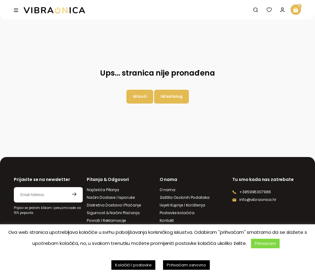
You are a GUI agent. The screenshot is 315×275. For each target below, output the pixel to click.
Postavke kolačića (177, 212)
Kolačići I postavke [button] (133, 265)
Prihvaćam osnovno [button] (186, 265)
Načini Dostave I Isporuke (111, 197)
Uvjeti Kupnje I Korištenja (182, 205)
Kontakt (167, 220)
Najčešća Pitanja (103, 189)
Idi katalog (171, 96)
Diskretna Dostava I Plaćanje (114, 205)
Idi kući (140, 96)
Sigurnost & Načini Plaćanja (113, 212)
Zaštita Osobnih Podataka (184, 197)
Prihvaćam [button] (265, 243)
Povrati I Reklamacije (106, 220)
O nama (167, 189)
